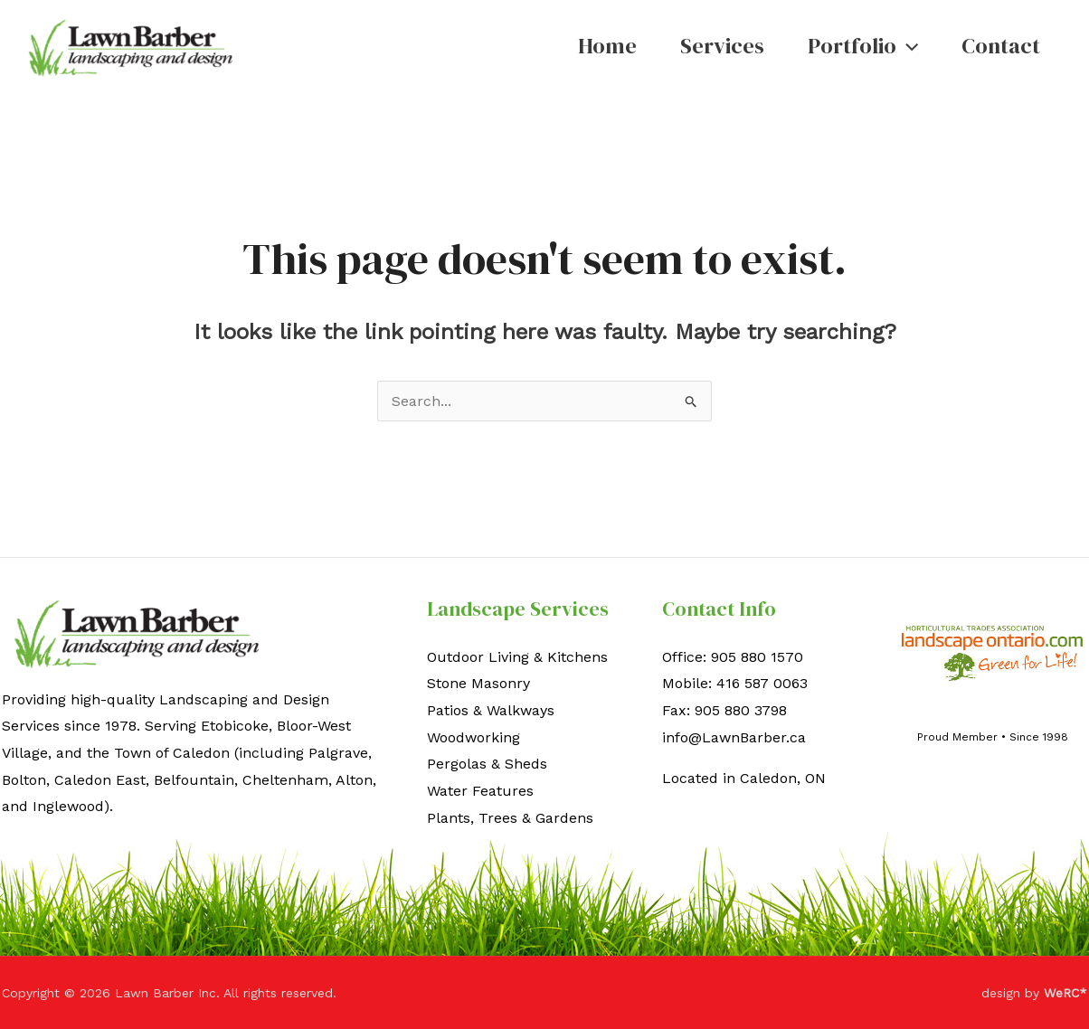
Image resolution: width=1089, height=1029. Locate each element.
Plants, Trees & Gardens (510, 817)
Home (607, 46)
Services (722, 46)
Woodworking (473, 737)
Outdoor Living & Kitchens (517, 657)
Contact (1000, 46)
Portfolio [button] (863, 46)
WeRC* (1065, 993)
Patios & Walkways (490, 710)
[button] (907, 46)
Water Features (480, 790)
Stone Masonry (478, 683)
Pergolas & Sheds (487, 763)
